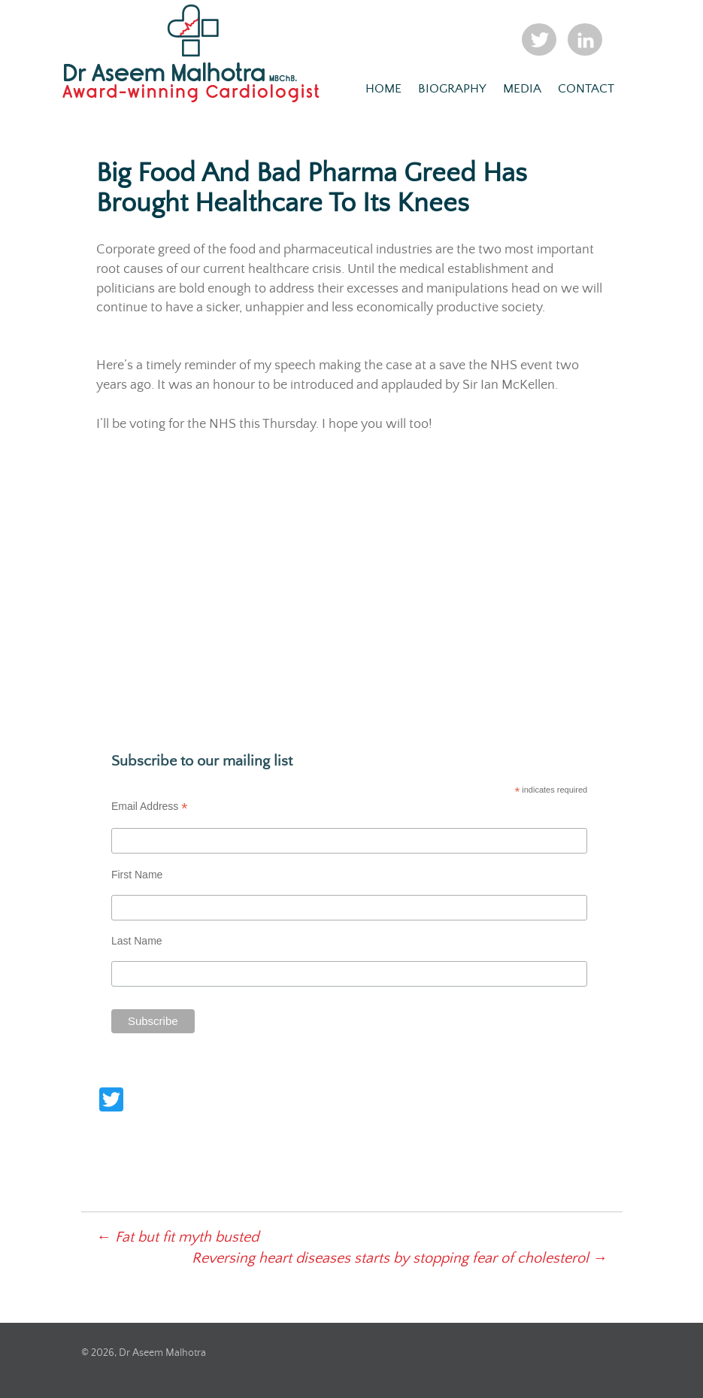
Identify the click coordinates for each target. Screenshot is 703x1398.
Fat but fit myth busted (177, 1237)
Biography (452, 89)
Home (383, 89)
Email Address (149, 806)
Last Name (136, 941)
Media (522, 89)
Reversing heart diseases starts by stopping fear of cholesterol (400, 1258)
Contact (586, 89)
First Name (136, 875)
